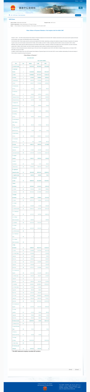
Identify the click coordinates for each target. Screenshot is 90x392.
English (81, 1)
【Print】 (70, 369)
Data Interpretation (21, 15)
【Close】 (77, 369)
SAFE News (15, 15)
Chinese (76, 1)
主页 (11, 15)
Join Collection (49, 383)
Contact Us (40, 383)
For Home (44, 383)
